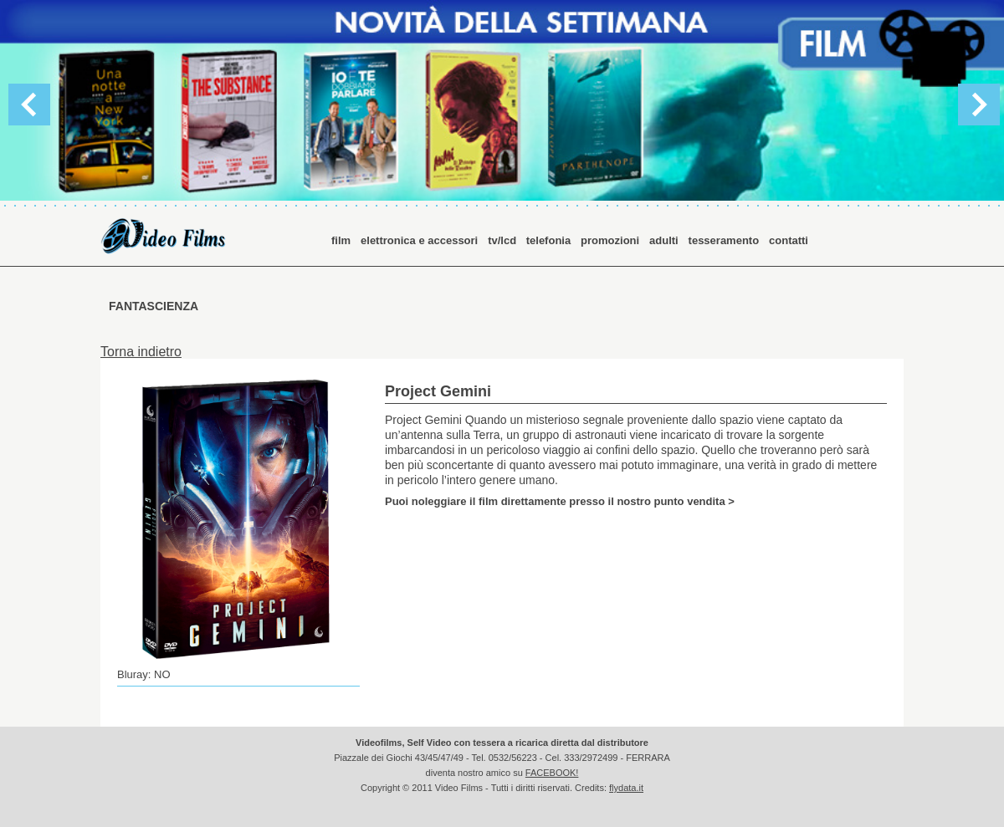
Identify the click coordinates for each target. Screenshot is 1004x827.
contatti (788, 240)
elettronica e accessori (419, 240)
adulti (664, 240)
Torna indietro (141, 352)
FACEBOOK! (552, 773)
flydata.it (626, 788)
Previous (29, 104)
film (341, 240)
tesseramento (724, 240)
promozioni (610, 240)
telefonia (548, 240)
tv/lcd (504, 240)
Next (979, 104)
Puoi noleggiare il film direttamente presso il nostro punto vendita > (560, 501)
